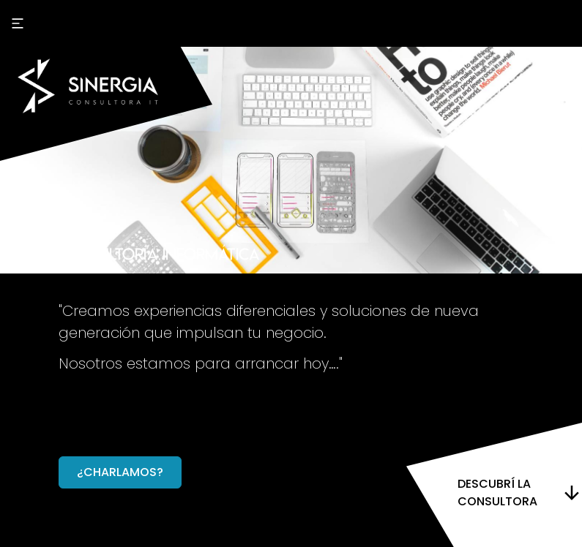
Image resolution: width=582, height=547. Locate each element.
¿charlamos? (120, 472)
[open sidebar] (17, 23)
